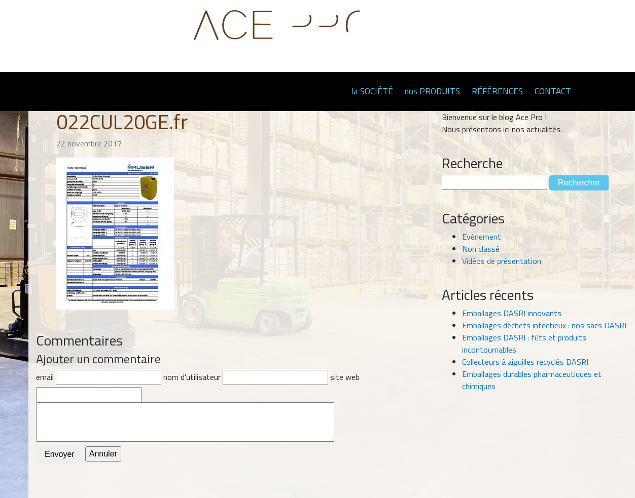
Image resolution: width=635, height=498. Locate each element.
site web (345, 377)
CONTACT (553, 91)
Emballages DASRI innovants (511, 313)
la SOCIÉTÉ (372, 91)
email (45, 377)
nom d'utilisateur (192, 377)
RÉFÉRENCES (497, 91)
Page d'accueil (333, 91)
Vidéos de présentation (501, 261)
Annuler (103, 453)
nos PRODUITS (432, 91)
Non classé (481, 249)
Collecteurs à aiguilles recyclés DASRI (525, 362)
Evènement (481, 237)
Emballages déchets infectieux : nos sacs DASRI (544, 325)
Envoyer (60, 454)
